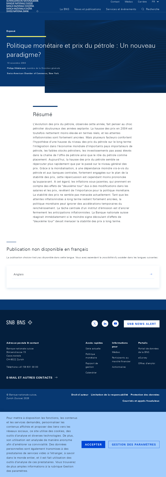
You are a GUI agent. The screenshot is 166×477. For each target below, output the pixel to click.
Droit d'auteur (79, 394)
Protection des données (145, 394)
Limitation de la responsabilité (109, 394)
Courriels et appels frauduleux (141, 400)
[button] (156, 6)
